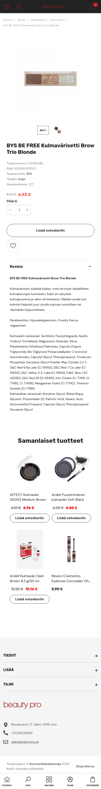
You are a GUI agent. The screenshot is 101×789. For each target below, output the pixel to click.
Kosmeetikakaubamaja (45, 764)
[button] (28, 782)
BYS (29, 174)
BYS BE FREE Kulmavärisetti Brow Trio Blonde (31, 25)
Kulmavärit (57, 20)
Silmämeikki (37, 20)
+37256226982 (22, 733)
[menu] (6, 6)
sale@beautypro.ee (25, 742)
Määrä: (12, 201)
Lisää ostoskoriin (50, 230)
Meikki (21, 20)
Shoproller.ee (85, 766)
